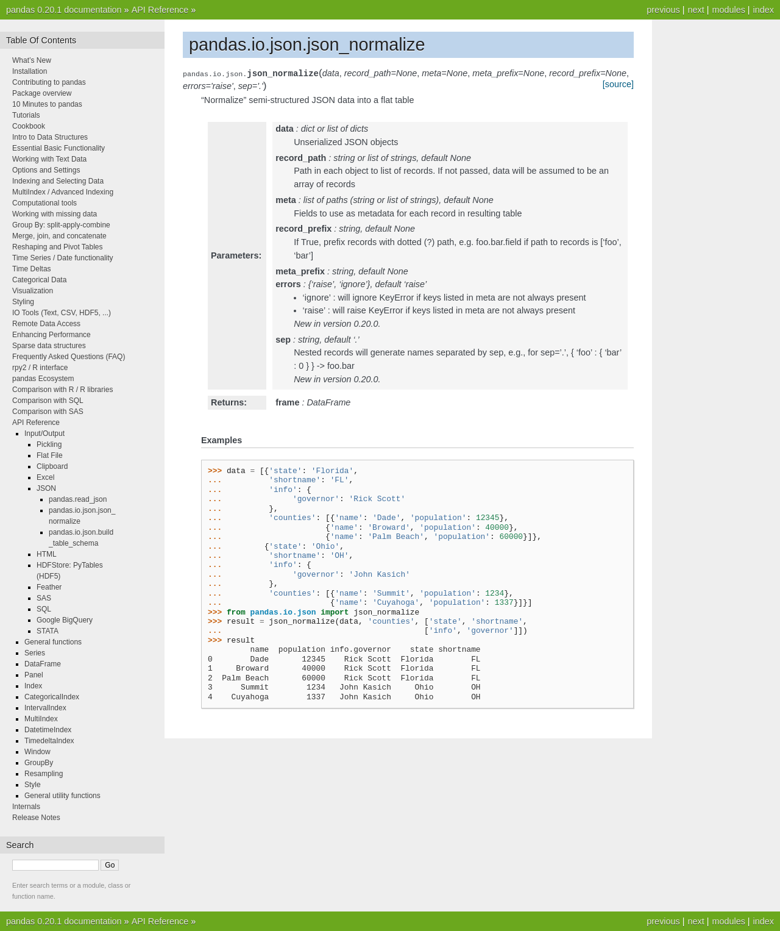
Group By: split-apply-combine (61, 225)
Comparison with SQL (47, 400)
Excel (45, 477)
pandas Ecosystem (43, 378)
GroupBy (38, 762)
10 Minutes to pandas (47, 104)
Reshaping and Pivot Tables (57, 247)
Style (32, 784)
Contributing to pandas (49, 82)
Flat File (50, 455)
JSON (46, 488)
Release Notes (36, 817)
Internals (26, 806)
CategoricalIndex (51, 697)
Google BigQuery (65, 620)
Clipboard (52, 466)
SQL (44, 609)
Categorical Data (39, 280)
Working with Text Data (49, 159)
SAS (44, 598)
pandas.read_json (78, 499)
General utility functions (62, 795)
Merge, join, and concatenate (59, 236)
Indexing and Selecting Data (58, 181)
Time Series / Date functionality (62, 258)
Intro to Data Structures (50, 137)
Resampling (43, 773)
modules (728, 10)
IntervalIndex (45, 708)
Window (37, 751)
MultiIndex (41, 719)
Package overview (41, 93)
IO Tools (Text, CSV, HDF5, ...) (61, 313)
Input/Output (44, 433)
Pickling (49, 444)
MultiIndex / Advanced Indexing (62, 192)
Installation (29, 71)
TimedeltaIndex (49, 741)
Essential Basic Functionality (58, 148)
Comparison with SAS (47, 411)
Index (33, 686)
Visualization (32, 291)
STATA (47, 631)
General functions (53, 642)
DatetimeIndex (47, 730)
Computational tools (44, 203)
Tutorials (26, 115)
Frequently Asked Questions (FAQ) (68, 356)
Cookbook (28, 126)
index (763, 10)
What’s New (31, 60)
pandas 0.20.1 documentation (64, 10)
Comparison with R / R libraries (62, 389)
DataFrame (42, 664)
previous (663, 10)
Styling (23, 302)
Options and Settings (46, 170)
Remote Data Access (46, 323)
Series (34, 653)
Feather (49, 587)
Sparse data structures (49, 345)
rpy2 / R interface (40, 367)
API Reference (160, 10)
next (695, 10)
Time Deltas (31, 269)
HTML (47, 554)
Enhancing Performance (51, 334)
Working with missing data (54, 214)
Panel (33, 675)
